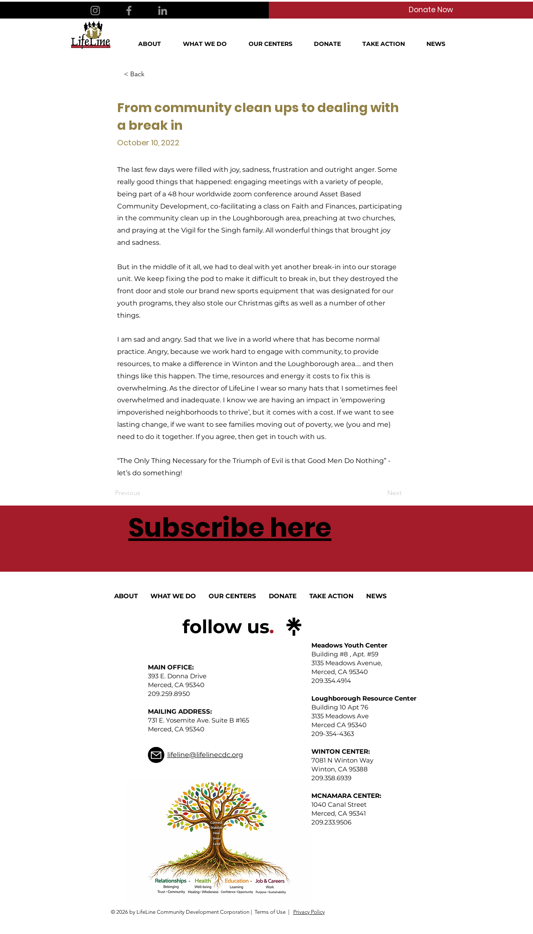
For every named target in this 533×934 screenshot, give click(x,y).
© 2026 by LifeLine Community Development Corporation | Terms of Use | (200, 912)
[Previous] (143, 492)
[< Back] (151, 74)
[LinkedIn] (162, 10)
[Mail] (156, 755)
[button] (154, 43)
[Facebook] (129, 10)
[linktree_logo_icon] (294, 627)
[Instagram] (95, 10)
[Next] (380, 492)
